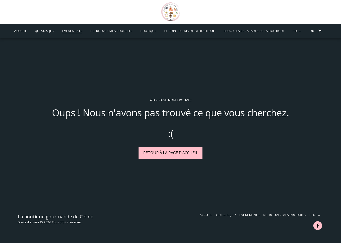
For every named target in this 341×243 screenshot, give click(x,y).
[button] (312, 30)
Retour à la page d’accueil (170, 152)
